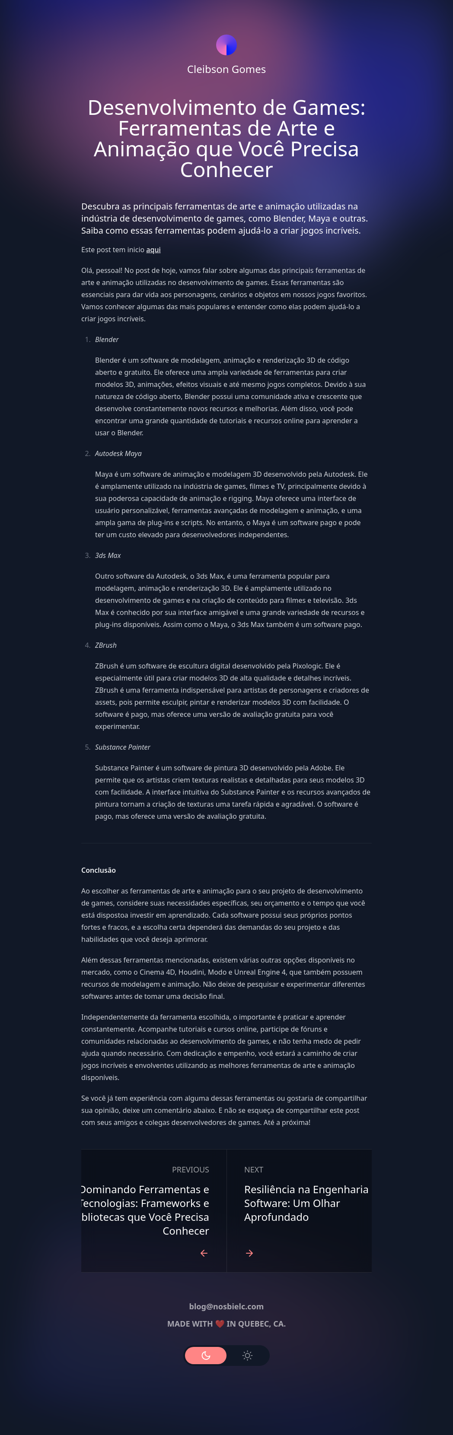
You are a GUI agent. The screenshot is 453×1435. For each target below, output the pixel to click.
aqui (153, 249)
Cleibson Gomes (226, 69)
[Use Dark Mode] (205, 1355)
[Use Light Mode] (247, 1355)
